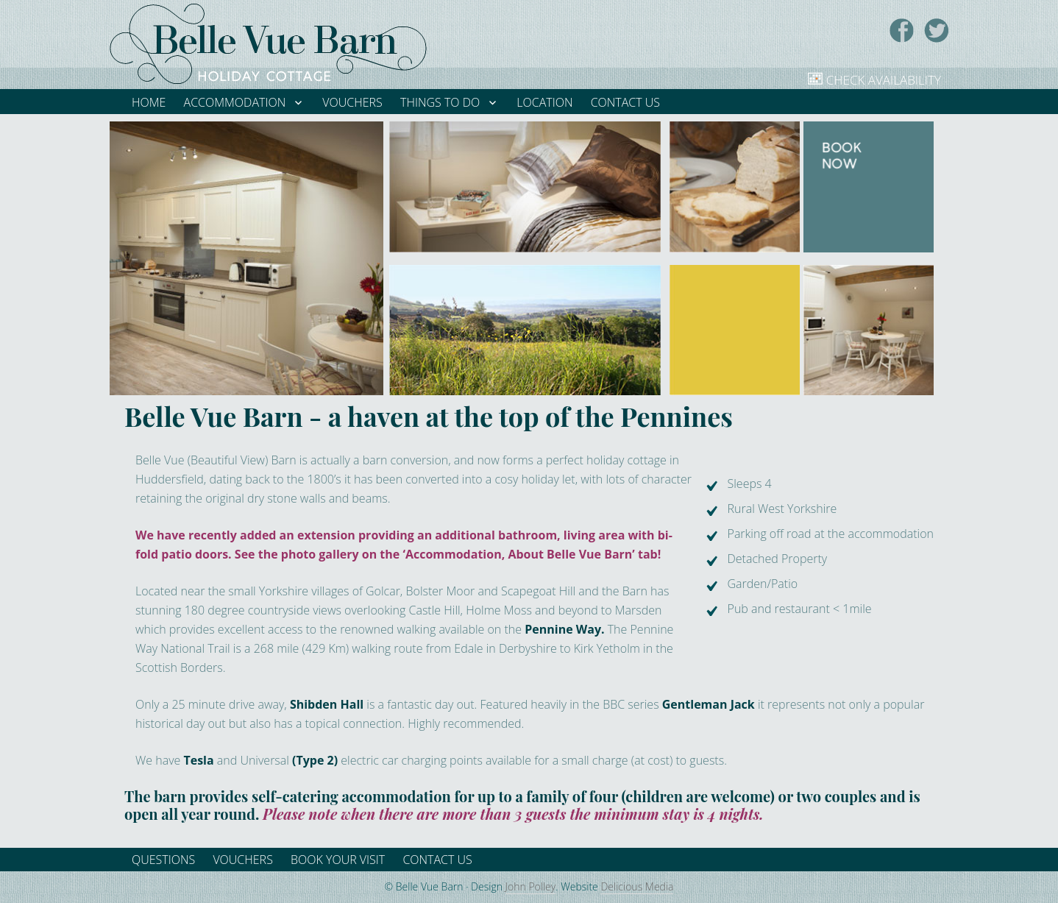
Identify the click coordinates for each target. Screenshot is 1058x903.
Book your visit (338, 859)
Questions (163, 859)
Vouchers (242, 859)
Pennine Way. (564, 629)
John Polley (530, 886)
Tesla (198, 760)
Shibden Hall (326, 704)
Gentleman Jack (708, 704)
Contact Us (437, 859)
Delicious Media (636, 886)
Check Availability (883, 79)
